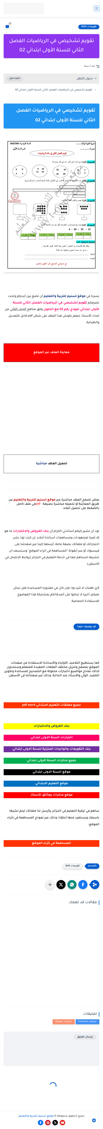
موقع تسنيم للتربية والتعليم (36, 1116)
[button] (82, 884)
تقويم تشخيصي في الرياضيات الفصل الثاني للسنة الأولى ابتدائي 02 (53, 90)
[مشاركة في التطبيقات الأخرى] (50, 884)
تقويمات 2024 (89, 27)
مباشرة (41, 464)
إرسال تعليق (85, 1037)
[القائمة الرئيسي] (96, 8)
